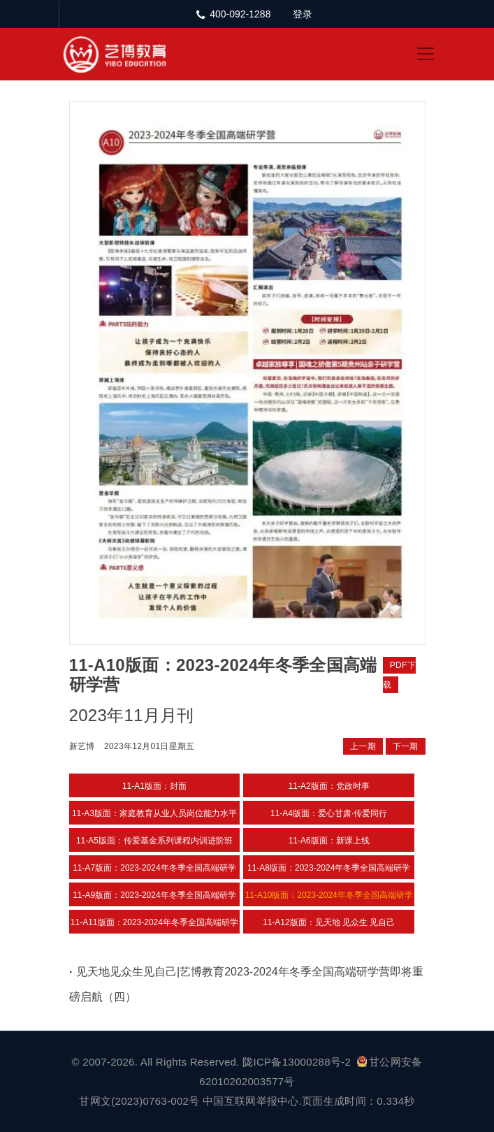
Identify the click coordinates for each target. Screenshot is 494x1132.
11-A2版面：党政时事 (329, 786)
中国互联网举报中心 (251, 1101)
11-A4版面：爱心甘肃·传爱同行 (328, 813)
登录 (302, 14)
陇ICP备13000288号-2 (298, 1062)
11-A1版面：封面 (154, 786)
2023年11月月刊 (131, 715)
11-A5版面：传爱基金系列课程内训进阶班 (154, 841)
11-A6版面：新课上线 (329, 841)
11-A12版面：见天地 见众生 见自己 (329, 922)
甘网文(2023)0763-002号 (139, 1101)
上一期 (363, 746)
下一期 (406, 746)
